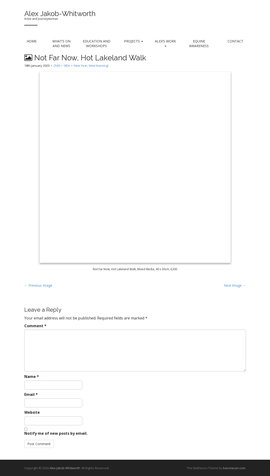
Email (31, 394)
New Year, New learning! (91, 65)
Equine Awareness (199, 43)
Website (32, 412)
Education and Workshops (96, 43)
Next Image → (235, 285)
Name (31, 376)
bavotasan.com (234, 468)
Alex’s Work (165, 43)
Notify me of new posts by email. (55, 433)
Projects (133, 41)
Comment (35, 325)
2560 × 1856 (62, 65)
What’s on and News (61, 43)
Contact (235, 41)
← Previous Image (38, 285)
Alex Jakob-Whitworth (60, 13)
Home (32, 41)
